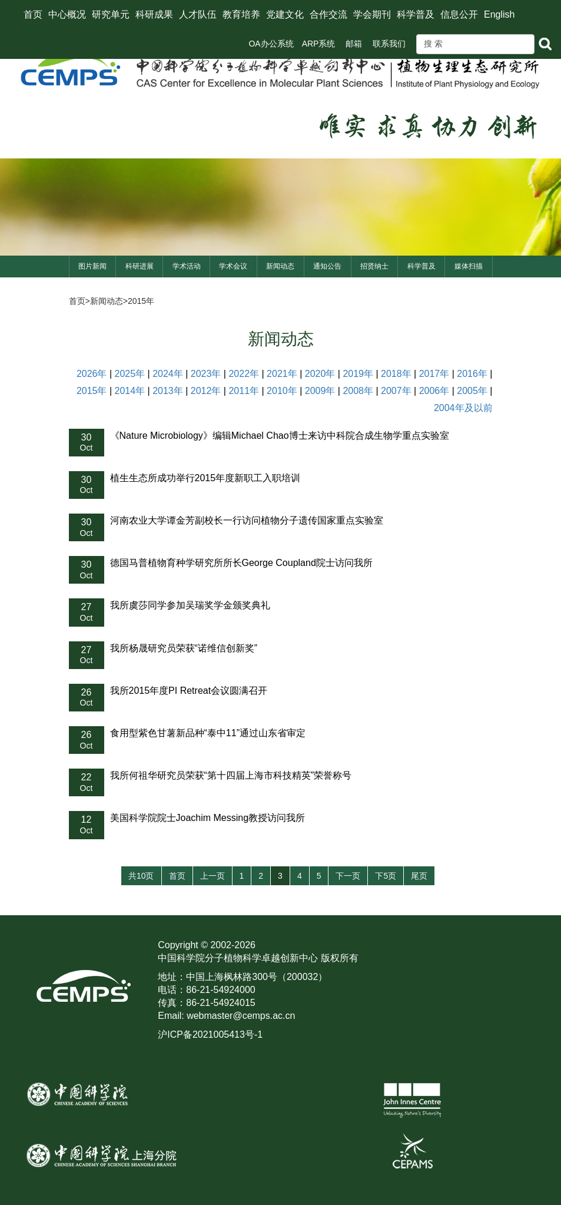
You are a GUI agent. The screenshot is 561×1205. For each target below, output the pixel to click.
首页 (33, 14)
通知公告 (327, 266)
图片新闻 (92, 266)
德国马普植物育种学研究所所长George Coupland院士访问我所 (241, 563)
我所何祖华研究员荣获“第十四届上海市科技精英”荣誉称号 (231, 775)
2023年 (206, 374)
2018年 (396, 374)
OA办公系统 (270, 43)
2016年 (472, 374)
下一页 (348, 875)
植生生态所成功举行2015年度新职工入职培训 (205, 478)
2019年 (358, 374)
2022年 (243, 374)
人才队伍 (198, 14)
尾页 (419, 875)
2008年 (358, 391)
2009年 (320, 391)
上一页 (212, 875)
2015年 (141, 301)
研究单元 (111, 14)
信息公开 (459, 14)
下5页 (385, 875)
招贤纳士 (374, 266)
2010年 (282, 391)
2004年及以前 (463, 408)
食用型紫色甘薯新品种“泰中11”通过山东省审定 (208, 733)
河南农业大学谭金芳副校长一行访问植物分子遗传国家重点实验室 (246, 520)
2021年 (282, 374)
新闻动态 (280, 266)
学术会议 (233, 266)
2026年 (92, 374)
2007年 (396, 391)
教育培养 (241, 14)
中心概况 (67, 14)
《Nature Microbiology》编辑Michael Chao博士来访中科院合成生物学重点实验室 (279, 436)
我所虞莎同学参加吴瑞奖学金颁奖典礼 (190, 605)
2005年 (472, 391)
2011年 (243, 391)
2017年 (434, 374)
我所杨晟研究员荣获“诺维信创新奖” (184, 648)
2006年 (434, 391)
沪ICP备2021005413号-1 (210, 1034)
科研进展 (139, 266)
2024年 (167, 374)
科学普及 (415, 14)
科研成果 (154, 14)
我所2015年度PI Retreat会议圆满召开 (189, 691)
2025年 (130, 374)
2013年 (167, 391)
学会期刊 (372, 14)
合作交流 (328, 14)
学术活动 (186, 266)
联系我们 (389, 43)
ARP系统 (319, 43)
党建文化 (285, 14)
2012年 (206, 391)
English (499, 14)
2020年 (320, 374)
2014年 (130, 391)
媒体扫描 (468, 266)
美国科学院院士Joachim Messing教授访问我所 (208, 818)
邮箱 (354, 43)
